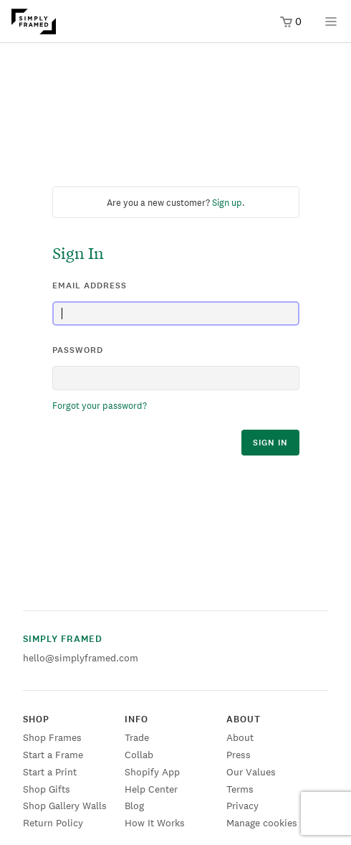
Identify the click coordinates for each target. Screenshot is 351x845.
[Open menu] (331, 26)
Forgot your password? (99, 406)
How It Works (155, 822)
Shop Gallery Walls (65, 805)
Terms (240, 789)
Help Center (151, 789)
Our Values (251, 771)
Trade (137, 737)
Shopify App (152, 771)
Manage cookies (261, 822)
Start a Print (50, 771)
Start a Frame (53, 754)
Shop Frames (52, 737)
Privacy (242, 805)
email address (89, 285)
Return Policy (53, 822)
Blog (134, 805)
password (77, 350)
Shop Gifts (46, 789)
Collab (139, 754)
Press (238, 754)
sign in (270, 442)
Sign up (227, 203)
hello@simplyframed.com (80, 657)
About (240, 737)
